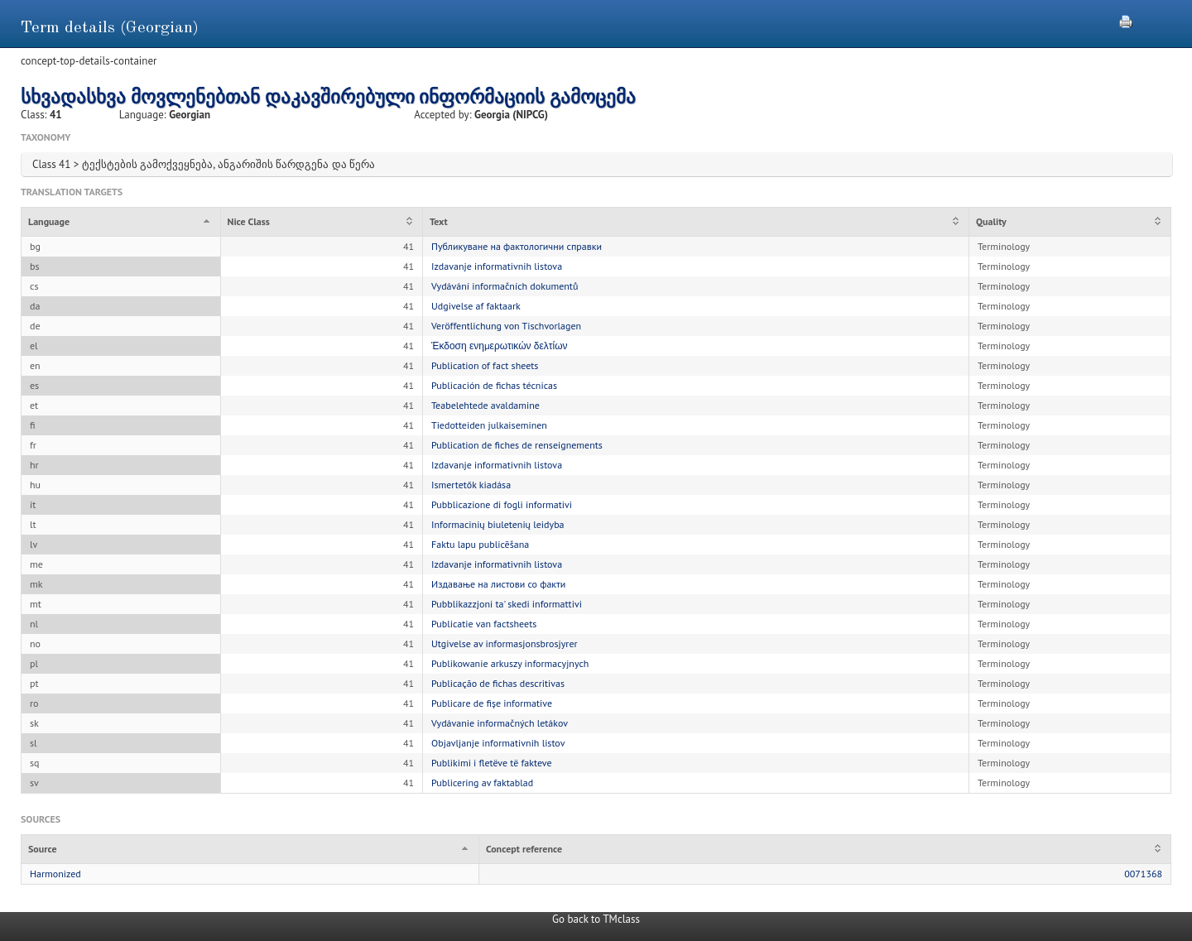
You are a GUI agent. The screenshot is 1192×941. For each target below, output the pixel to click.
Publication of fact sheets (484, 365)
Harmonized (55, 873)
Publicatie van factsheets (483, 623)
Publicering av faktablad (482, 782)
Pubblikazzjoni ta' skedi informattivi (506, 604)
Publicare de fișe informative (491, 703)
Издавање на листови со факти (498, 584)
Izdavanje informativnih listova (496, 266)
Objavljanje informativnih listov (498, 743)
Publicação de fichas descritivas (498, 683)
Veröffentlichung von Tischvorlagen (506, 325)
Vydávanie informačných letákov (499, 723)
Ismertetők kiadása (471, 484)
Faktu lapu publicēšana (480, 544)
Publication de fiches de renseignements (517, 445)
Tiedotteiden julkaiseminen (489, 425)
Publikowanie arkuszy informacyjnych (510, 663)
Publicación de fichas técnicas (494, 385)
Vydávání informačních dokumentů (504, 286)
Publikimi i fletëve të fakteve (491, 762)
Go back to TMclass (596, 919)
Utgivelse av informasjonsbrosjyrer (504, 643)
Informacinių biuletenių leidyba (498, 524)
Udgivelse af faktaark (476, 306)
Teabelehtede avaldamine (485, 405)
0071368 (1143, 873)
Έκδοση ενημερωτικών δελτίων (499, 345)
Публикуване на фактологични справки (516, 246)
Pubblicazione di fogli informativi (501, 504)
